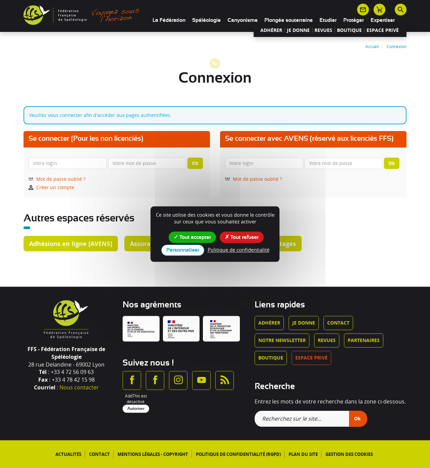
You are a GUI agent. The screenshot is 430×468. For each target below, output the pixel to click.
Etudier (328, 20)
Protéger (353, 20)
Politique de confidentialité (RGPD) (238, 454)
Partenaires (364, 340)
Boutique (349, 30)
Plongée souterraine (288, 20)
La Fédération (169, 20)
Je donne (298, 30)
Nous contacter (79, 387)
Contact (338, 323)
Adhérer (271, 30)
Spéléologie (206, 20)
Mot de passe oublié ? (57, 179)
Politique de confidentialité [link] (238, 249)
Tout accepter (192, 237)
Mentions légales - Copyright (153, 454)
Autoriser (135, 408)
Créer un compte (51, 187)
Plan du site (303, 454)
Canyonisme (242, 20)
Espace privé (383, 30)
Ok (195, 163)
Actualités (68, 454)
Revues (323, 30)
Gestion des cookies (349, 454)
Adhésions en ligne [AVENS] (70, 244)
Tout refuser (242, 237)
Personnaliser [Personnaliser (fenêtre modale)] (182, 250)
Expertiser (383, 20)
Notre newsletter (282, 340)
